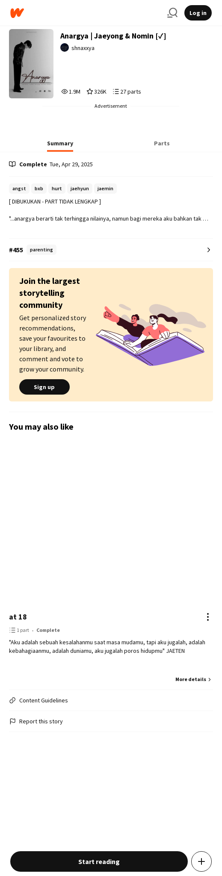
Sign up (44, 387)
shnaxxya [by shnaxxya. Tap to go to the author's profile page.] (83, 48)
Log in (198, 13)
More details (194, 679)
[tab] (60, 146)
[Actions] (208, 616)
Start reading (99, 861)
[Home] (85, 13)
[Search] (172, 13)
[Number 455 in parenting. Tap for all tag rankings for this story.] (111, 250)
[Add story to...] (201, 861)
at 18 (18, 617)
